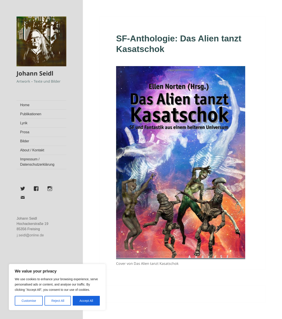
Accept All (86, 300)
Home (25, 105)
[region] (57, 287)
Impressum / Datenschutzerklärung (37, 161)
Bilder (24, 141)
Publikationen (30, 114)
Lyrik (23, 123)
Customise (29, 300)
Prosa (24, 132)
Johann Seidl (35, 73)
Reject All (57, 300)
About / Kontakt (32, 150)
